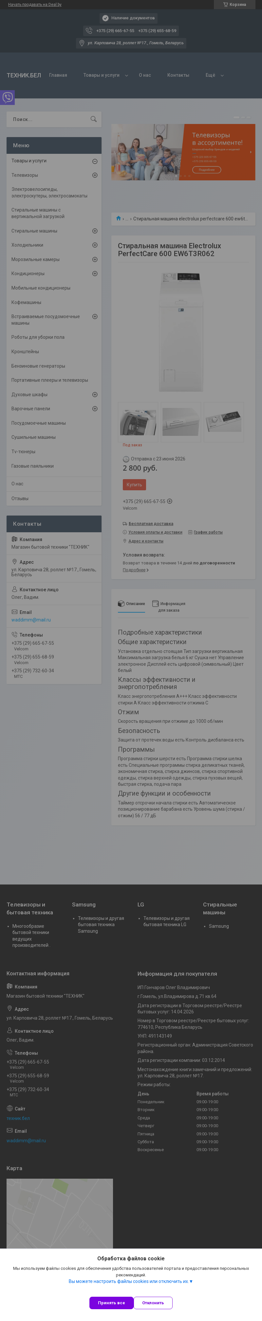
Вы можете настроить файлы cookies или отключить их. (129, 1281)
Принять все (111, 1302)
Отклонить (153, 1302)
